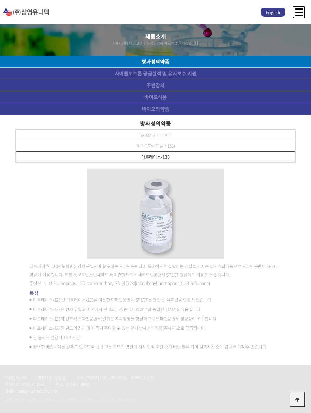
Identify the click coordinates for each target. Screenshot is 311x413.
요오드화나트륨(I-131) (155, 145)
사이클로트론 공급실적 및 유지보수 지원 (156, 73)
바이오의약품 (155, 108)
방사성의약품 (155, 61)
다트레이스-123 (155, 157)
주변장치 (155, 85)
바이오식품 (155, 97)
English (273, 12)
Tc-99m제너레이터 (156, 135)
